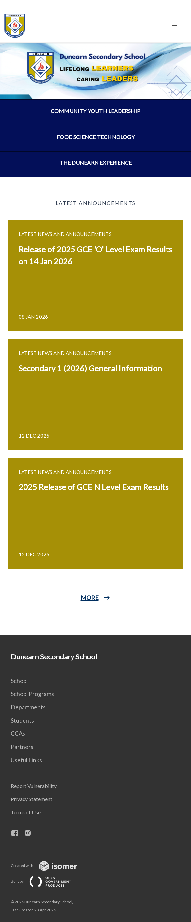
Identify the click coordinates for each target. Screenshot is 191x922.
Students (22, 720)
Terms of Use (26, 812)
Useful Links (26, 759)
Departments (28, 707)
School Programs (32, 693)
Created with (49, 865)
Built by (46, 881)
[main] (95, 339)
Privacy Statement (31, 799)
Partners (22, 746)
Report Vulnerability (34, 786)
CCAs (18, 733)
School (19, 680)
